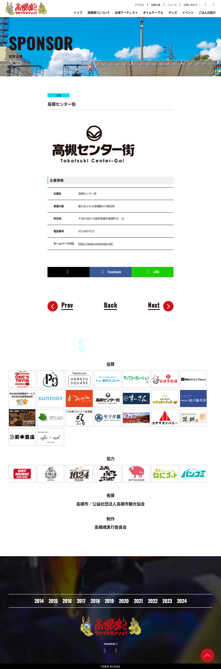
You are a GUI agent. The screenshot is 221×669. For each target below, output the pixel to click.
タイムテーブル (153, 12)
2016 (67, 600)
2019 (109, 600)
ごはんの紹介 (207, 12)
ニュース (172, 4)
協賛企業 (155, 4)
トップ (78, 12)
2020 (124, 600)
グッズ (172, 12)
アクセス (139, 4)
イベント (188, 12)
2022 (152, 600)
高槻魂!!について (98, 12)
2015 (53, 600)
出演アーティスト (126, 12)
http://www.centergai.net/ (95, 243)
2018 (95, 600)
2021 (138, 600)
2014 (39, 600)
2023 (167, 600)
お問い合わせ (192, 4)
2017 (81, 600)
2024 (181, 600)
